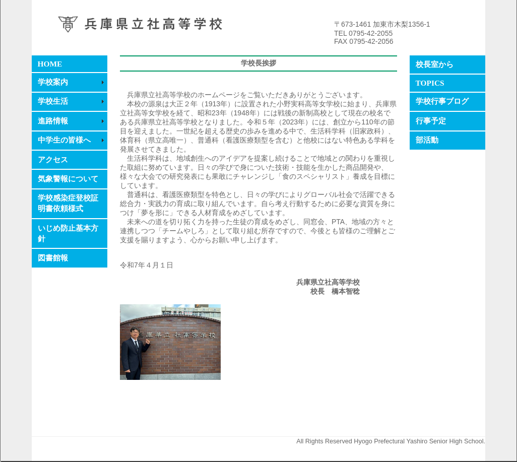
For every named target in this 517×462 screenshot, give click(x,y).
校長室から (435, 64)
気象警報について (68, 178)
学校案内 (53, 82)
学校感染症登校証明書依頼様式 (68, 203)
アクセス (53, 159)
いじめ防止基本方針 (68, 233)
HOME (50, 63)
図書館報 (53, 257)
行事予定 (431, 120)
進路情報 (53, 120)
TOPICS (430, 83)
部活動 (427, 140)
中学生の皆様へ (64, 140)
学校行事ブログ (442, 101)
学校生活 (53, 101)
